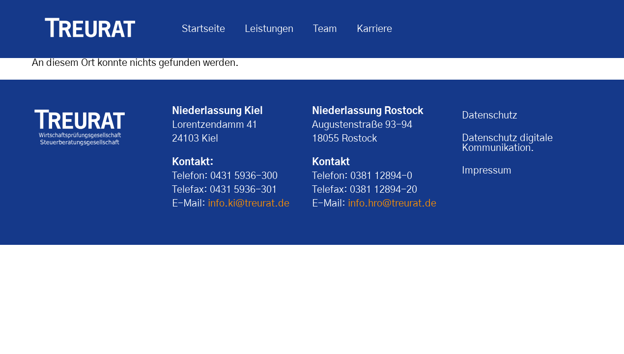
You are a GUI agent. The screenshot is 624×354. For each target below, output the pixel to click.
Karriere (374, 29)
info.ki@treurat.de (248, 203)
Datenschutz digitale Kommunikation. (507, 143)
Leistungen (269, 29)
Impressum (486, 171)
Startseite (203, 29)
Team (325, 29)
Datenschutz (489, 115)
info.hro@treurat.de (392, 203)
